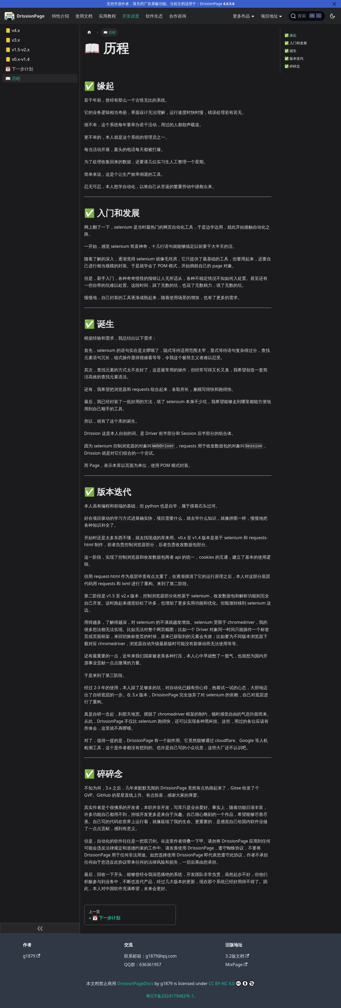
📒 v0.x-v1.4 (17, 59)
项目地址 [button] (269, 16)
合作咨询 (177, 16)
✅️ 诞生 (291, 50)
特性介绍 (60, 16)
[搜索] (307, 16)
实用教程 (107, 16)
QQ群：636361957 (142, 964)
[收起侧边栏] (40, 928)
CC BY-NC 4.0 (232, 983)
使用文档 (83, 16)
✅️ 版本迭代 (294, 58)
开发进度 (130, 16)
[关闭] (334, 4)
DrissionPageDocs (135, 983)
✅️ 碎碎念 (292, 66)
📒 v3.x (12, 40)
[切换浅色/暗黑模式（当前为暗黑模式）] (332, 16)
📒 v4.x (12, 30)
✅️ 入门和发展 (296, 43)
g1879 (31, 956)
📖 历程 (12, 78)
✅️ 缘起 (291, 35)
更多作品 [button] (241, 16)
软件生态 (154, 16)
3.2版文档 (237, 956)
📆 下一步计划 (19, 69)
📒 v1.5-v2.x (17, 50)
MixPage (236, 964)
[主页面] (89, 32)
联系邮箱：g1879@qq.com (150, 956)
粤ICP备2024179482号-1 (170, 996)
